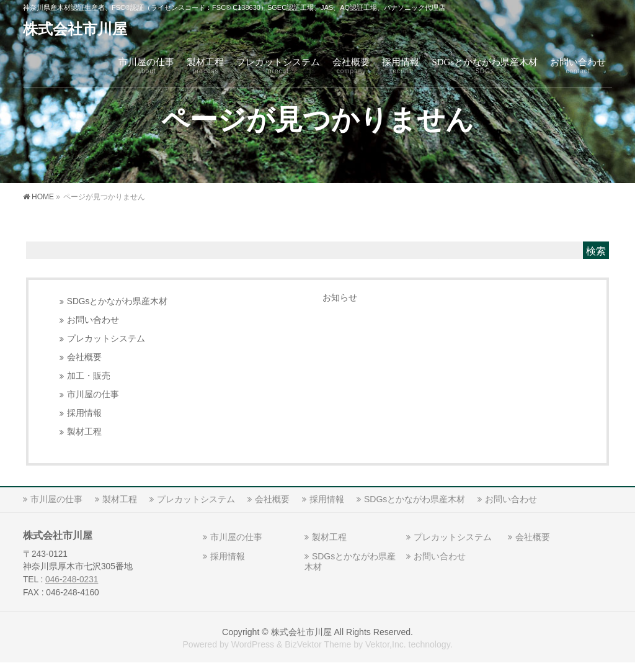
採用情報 (84, 413)
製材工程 (84, 431)
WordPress (252, 644)
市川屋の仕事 (93, 394)
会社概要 (84, 357)
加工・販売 (88, 376)
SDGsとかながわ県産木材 (117, 301)
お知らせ (339, 297)
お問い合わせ (93, 320)
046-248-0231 (71, 579)
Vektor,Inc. (385, 644)
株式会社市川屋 (75, 29)
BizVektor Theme (318, 644)
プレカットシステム (106, 338)
